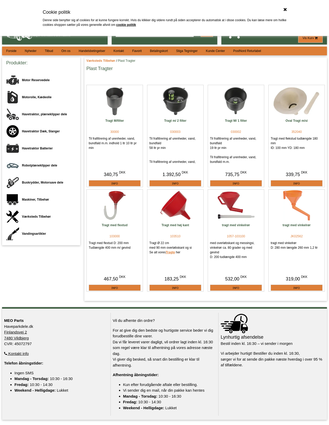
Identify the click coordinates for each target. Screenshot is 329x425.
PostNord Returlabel (247, 51)
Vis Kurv (310, 38)
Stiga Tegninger (186, 51)
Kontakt (119, 51)
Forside (11, 51)
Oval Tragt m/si (296, 121)
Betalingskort (159, 51)
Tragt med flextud (114, 225)
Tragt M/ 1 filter (236, 121)
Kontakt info (16, 353)
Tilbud (49, 51)
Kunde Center (215, 51)
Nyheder (30, 51)
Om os (65, 51)
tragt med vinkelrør (236, 225)
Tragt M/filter (114, 121)
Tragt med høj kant (175, 225)
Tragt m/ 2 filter (175, 121)
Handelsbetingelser (92, 51)
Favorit (137, 51)
